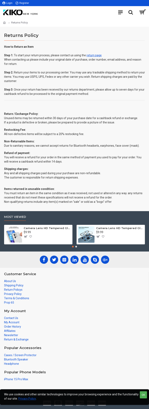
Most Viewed (15, 217)
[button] (73, 246)
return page (94, 55)
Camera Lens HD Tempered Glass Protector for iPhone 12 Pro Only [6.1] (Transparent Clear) (119, 228)
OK (143, 394)
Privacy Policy (27, 398)
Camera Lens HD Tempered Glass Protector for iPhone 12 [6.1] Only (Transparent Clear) (47, 228)
